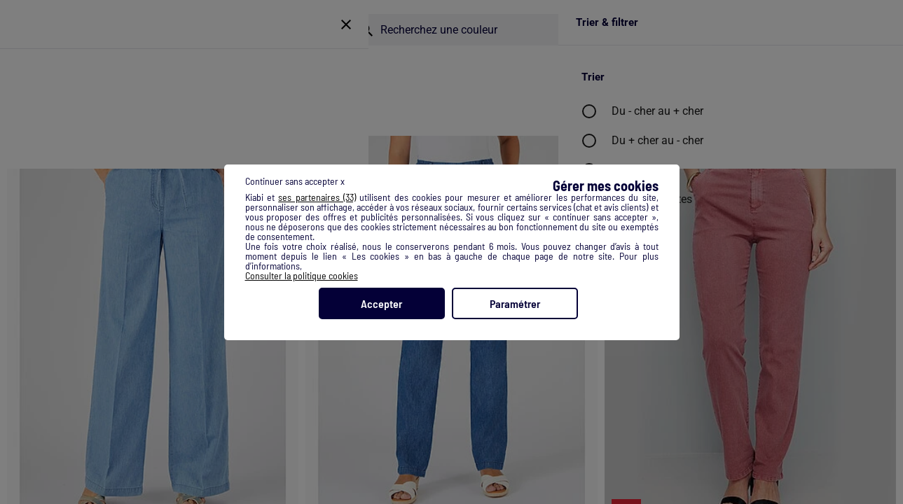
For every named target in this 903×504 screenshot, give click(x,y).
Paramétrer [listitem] (515, 303)
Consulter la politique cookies (301, 275)
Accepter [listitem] (381, 303)
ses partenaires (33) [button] (317, 197)
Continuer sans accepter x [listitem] (295, 181)
